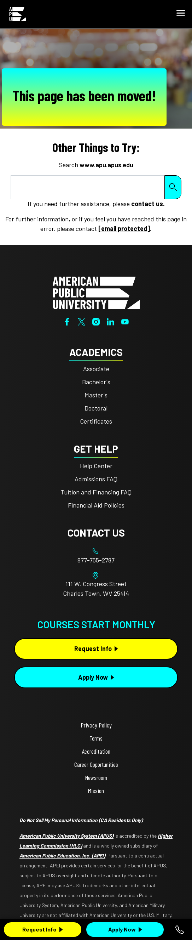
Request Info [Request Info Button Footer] (93, 648)
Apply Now (122, 929)
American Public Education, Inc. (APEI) (62, 856)
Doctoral (96, 408)
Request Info (39, 929)
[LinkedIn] (110, 321)
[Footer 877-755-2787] (96, 560)
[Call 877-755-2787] (179, 930)
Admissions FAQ (96, 479)
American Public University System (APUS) (66, 836)
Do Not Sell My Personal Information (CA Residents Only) (81, 820)
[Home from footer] (96, 292)
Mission (96, 790)
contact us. (148, 204)
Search (172, 187)
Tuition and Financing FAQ (96, 492)
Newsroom (96, 777)
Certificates (96, 421)
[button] (180, 14)
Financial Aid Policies (96, 505)
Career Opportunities (96, 764)
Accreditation (96, 751)
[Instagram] (96, 321)
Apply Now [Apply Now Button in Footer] (93, 677)
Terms (96, 738)
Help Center (96, 466)
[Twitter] (81, 321)
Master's (96, 395)
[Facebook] (67, 321)
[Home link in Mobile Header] (17, 14)
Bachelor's (96, 382)
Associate (96, 369)
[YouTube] (125, 321)
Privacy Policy (96, 725)
